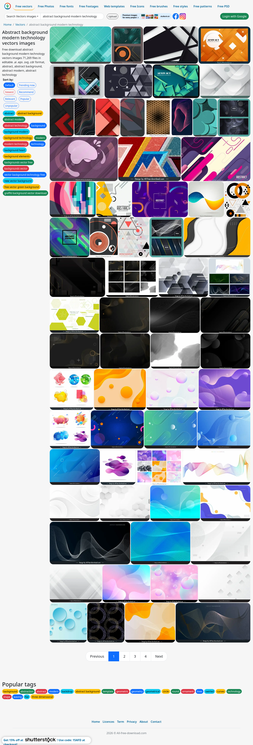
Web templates (114, 6)
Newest (9, 92)
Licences (108, 722)
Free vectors (23, 6)
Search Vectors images (21, 16)
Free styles (180, 6)
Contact (156, 722)
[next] (159, 656)
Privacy (132, 722)
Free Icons (137, 6)
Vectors (20, 24)
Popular (24, 99)
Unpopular (11, 105)
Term (120, 722)
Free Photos (46, 6)
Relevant (10, 99)
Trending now (27, 85)
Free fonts (67, 6)
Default (9, 85)
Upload (112, 16)
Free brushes (159, 6)
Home (8, 24)
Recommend (26, 92)
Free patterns (202, 6)
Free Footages (88, 6)
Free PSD (223, 6)
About (144, 722)
